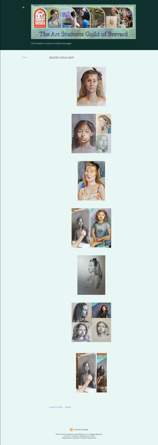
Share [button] (24, 57)
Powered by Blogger (79, 429)
